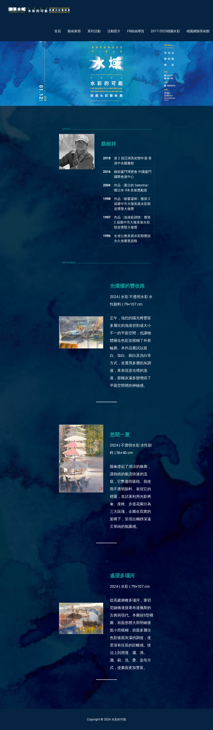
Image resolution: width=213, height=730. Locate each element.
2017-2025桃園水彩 (165, 31)
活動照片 (113, 31)
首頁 (57, 31)
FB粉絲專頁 (135, 31)
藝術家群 (74, 31)
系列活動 (93, 31)
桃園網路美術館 (198, 31)
